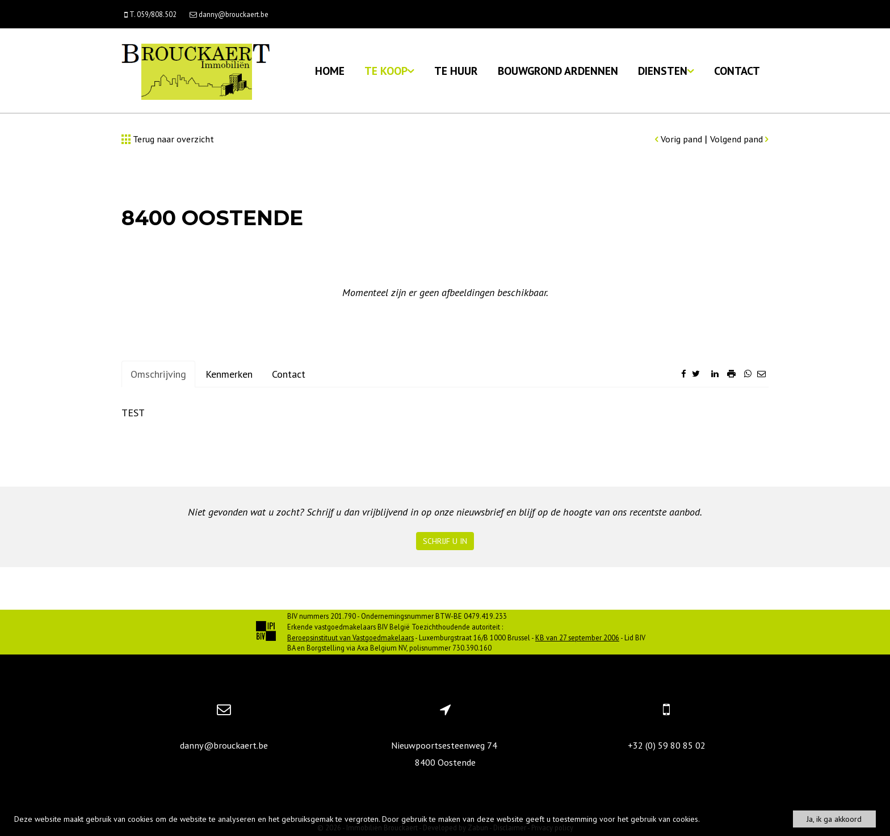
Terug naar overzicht (167, 139)
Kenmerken (229, 374)
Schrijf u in (445, 541)
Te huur (456, 71)
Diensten (666, 71)
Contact (737, 71)
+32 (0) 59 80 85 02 (667, 745)
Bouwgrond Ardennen (558, 71)
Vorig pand (679, 139)
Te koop (389, 71)
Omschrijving (158, 374)
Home (330, 71)
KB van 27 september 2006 (577, 637)
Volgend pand (739, 139)
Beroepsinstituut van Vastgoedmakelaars (350, 637)
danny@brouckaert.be (224, 745)
